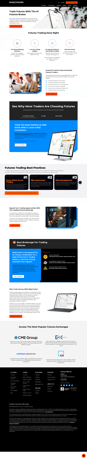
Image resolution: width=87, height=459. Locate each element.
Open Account (16, 31)
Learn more (15, 234)
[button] (28, 124)
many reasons (18, 301)
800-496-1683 (64, 384)
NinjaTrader (65, 84)
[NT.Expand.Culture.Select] (58, 2)
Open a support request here (67, 385)
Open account (71, 2)
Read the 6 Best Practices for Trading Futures (22, 202)
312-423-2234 (64, 389)
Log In (62, 2)
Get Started (52, 103)
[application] (83, 455)
